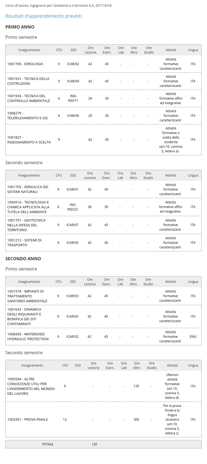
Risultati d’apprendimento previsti (43, 16)
